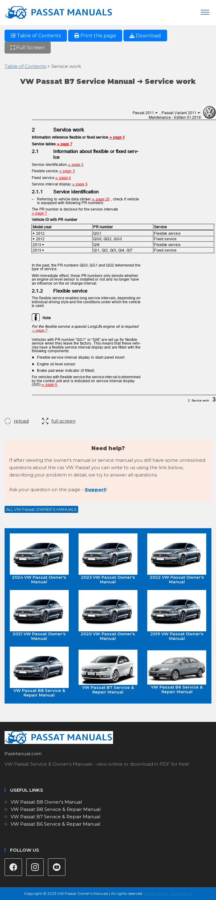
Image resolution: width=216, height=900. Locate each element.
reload (21, 421)
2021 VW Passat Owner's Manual (39, 615)
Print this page (95, 36)
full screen (63, 421)
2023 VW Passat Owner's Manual (108, 558)
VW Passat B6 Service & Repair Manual (176, 672)
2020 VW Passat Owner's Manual (108, 615)
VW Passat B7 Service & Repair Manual (108, 672)
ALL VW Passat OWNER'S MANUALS (41, 509)
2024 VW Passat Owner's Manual (39, 558)
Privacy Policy (156, 893)
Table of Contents (36, 36)
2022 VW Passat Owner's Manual (176, 558)
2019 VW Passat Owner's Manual (176, 615)
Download (145, 36)
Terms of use (181, 893)
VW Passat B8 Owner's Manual (46, 802)
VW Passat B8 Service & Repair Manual (39, 672)
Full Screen (28, 47)
